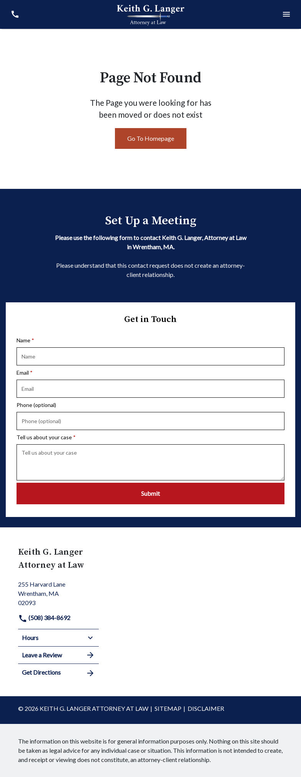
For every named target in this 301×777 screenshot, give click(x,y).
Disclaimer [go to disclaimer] (206, 708)
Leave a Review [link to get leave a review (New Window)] (58, 655)
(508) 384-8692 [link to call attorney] (44, 617)
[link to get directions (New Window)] (58, 592)
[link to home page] (150, 13)
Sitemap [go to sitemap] (168, 708)
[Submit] (150, 493)
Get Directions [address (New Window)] (58, 673)
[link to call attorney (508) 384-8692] (14, 14)
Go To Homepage (150, 138)
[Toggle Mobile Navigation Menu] (286, 14)
